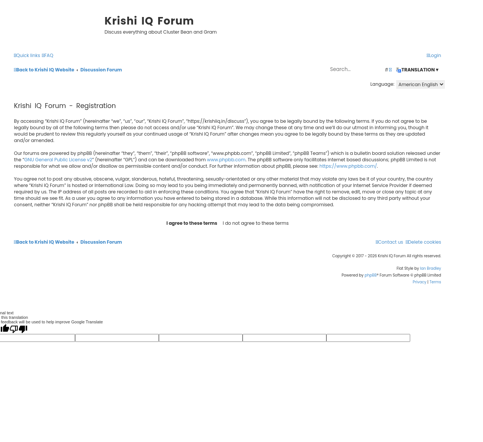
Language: (382, 84)
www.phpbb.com (226, 159)
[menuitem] (47, 56)
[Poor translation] (18, 329)
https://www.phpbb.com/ (348, 166)
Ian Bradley (430, 268)
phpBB (371, 275)
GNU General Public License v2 (58, 159)
